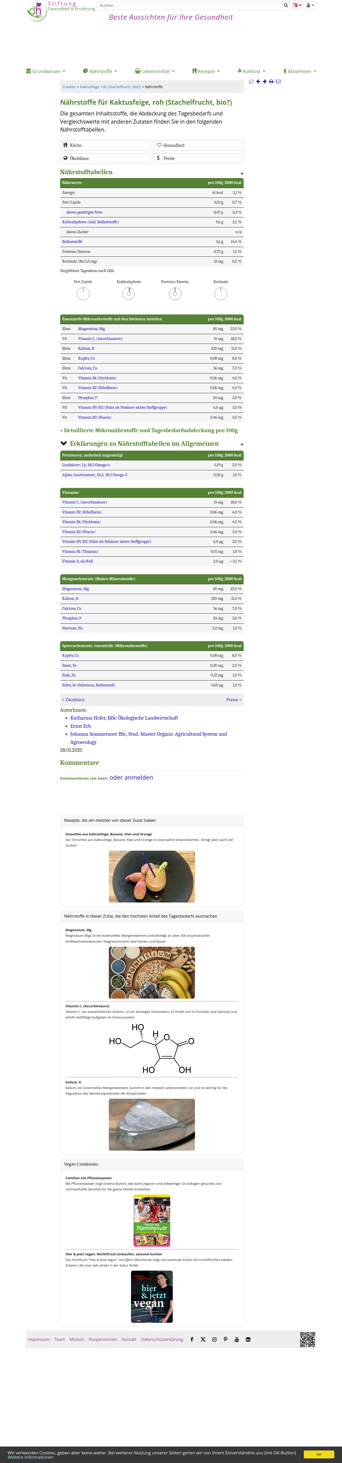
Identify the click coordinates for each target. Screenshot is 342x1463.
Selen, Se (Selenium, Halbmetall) (88, 685)
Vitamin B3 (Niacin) (94, 417)
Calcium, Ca (87, 368)
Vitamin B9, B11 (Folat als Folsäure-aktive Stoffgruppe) (122, 407)
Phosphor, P (87, 397)
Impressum (39, 1339)
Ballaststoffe (72, 241)
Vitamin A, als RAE (77, 561)
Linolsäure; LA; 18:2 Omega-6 (86, 465)
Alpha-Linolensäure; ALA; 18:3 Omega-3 (94, 475)
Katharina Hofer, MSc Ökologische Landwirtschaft (124, 718)
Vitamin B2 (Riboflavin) (97, 387)
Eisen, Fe (69, 665)
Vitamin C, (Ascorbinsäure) (100, 338)
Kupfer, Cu (86, 358)
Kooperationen (103, 1339)
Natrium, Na (72, 628)
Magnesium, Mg (91, 328)
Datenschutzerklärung (162, 1339)
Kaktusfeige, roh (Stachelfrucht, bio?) (110, 86)
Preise (232, 700)
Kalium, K (86, 348)
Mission (77, 1339)
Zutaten (69, 86)
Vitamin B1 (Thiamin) (80, 551)
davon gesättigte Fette (84, 212)
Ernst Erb (80, 726)
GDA (110, 270)
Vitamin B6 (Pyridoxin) (97, 378)
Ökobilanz (75, 700)
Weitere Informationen (31, 1457)
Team (59, 1339)
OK (319, 1454)
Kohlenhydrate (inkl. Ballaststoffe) (90, 222)
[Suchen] (189, 5)
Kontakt (129, 1339)
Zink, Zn (69, 675)
